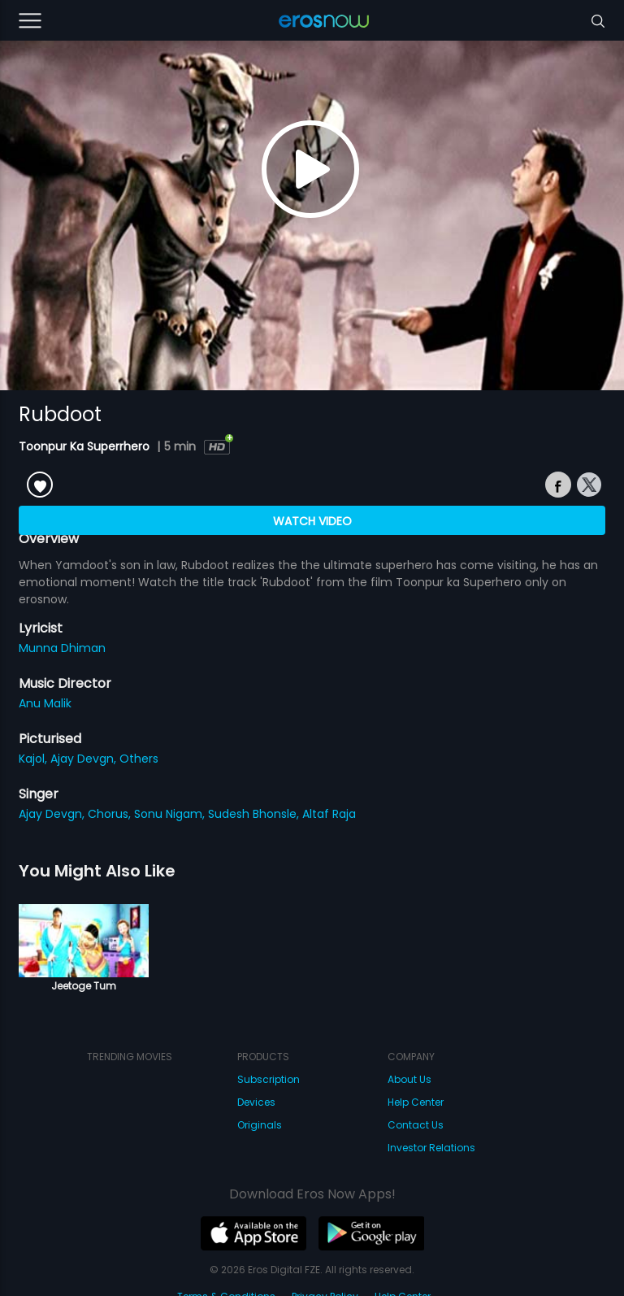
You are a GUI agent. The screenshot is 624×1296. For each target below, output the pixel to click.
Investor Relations (431, 1148)
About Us (409, 1079)
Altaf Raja (329, 814)
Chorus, (111, 814)
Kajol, (34, 758)
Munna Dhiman (62, 648)
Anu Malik (45, 703)
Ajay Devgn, (84, 758)
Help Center (416, 1102)
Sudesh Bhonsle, (255, 814)
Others (138, 758)
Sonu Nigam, (171, 814)
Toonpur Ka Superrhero (86, 446)
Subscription (268, 1079)
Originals (259, 1125)
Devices (256, 1102)
